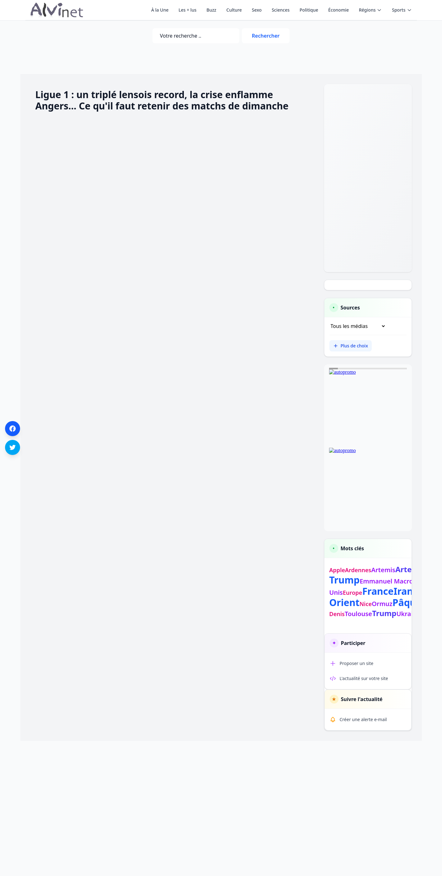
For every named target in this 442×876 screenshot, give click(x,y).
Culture (234, 10)
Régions (370, 10)
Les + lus (187, 10)
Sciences (281, 10)
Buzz (211, 10)
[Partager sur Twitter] (12, 447)
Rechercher (266, 35)
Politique (309, 10)
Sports (402, 10)
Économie (338, 10)
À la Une (159, 10)
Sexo (257, 10)
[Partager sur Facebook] (12, 428)
